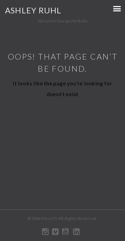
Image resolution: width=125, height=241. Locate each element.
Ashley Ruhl (33, 10)
